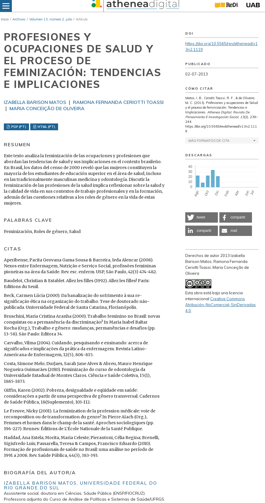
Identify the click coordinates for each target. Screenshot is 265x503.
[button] (201, 217)
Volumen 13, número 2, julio (50, 19)
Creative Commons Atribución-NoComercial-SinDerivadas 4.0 (220, 304)
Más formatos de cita (209, 141)
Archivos (18, 19)
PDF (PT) (18, 127)
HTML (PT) (46, 127)
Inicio (5, 19)
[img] (134, 6)
